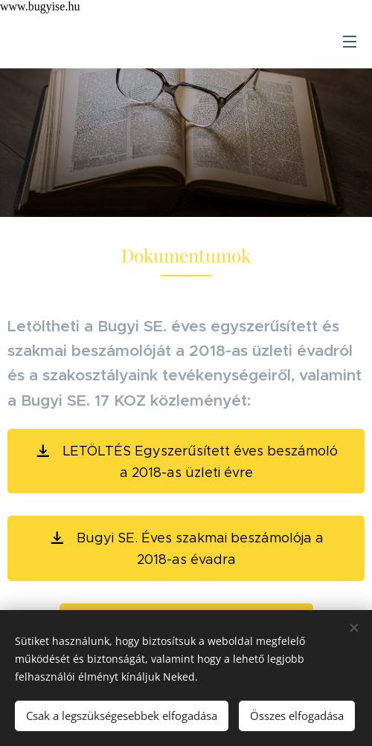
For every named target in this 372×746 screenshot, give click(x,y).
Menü (349, 41)
